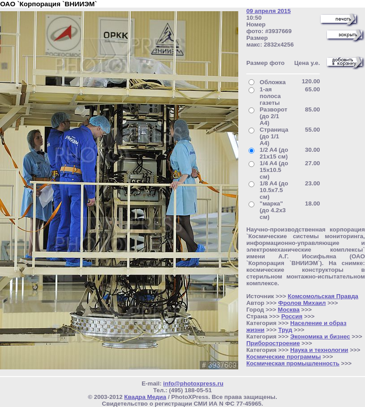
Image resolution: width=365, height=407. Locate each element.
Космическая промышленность (292, 363)
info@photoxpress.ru (193, 383)
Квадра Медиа (145, 397)
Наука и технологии (319, 350)
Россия (291, 316)
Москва (289, 309)
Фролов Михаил (302, 303)
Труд (285, 329)
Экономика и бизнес (320, 336)
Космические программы (283, 356)
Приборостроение (273, 343)
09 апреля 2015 (268, 11)
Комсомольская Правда (323, 296)
